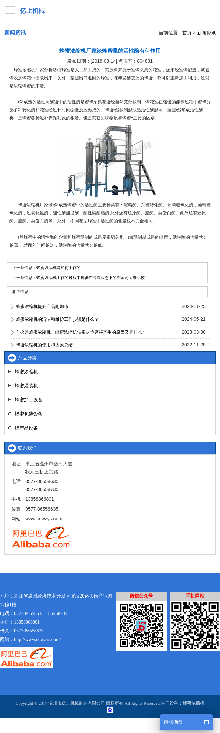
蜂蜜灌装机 (26, 385)
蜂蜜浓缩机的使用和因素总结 (44, 344)
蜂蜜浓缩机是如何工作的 (58, 267)
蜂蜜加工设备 (29, 399)
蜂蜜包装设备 (29, 414)
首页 (187, 32)
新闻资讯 (206, 32)
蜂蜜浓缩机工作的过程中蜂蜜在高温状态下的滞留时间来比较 (90, 277)
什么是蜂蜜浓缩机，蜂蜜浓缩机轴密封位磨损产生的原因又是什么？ (81, 332)
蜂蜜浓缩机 (26, 371)
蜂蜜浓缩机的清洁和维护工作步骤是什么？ (57, 319)
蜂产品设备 (26, 428)
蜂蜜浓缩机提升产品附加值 (42, 306)
